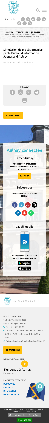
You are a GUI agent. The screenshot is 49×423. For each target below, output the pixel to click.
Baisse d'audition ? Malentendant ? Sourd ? (25, 341)
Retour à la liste (13, 115)
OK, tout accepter (17, 415)
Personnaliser (24, 420)
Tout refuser (34, 415)
